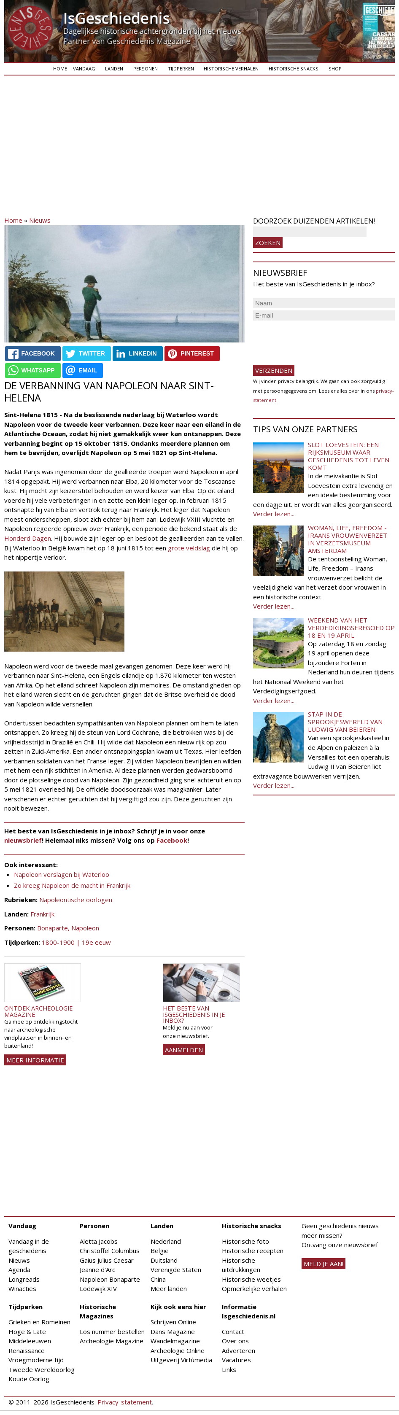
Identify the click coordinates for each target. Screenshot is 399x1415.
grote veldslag (189, 548)
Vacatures (236, 1360)
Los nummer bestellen (112, 1331)
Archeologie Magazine (111, 1341)
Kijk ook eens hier (178, 1306)
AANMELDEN (184, 1050)
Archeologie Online (178, 1350)
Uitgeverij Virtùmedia (181, 1360)
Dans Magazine (173, 1331)
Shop (335, 68)
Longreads (24, 1279)
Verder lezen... (273, 513)
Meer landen (169, 1288)
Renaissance (26, 1350)
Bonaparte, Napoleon (68, 928)
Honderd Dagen (27, 538)
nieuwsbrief (23, 840)
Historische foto (245, 1241)
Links (229, 1369)
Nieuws (40, 220)
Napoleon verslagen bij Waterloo (61, 874)
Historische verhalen (231, 68)
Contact (233, 1331)
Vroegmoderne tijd (36, 1360)
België (160, 1250)
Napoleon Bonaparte (110, 1279)
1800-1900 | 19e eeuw (76, 942)
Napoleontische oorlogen (75, 899)
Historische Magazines (98, 1311)
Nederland (166, 1241)
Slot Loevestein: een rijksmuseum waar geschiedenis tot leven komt (348, 456)
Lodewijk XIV (98, 1288)
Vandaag (84, 68)
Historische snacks (293, 68)
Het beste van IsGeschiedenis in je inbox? (194, 1014)
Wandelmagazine (175, 1341)
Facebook (171, 840)
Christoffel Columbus (110, 1250)
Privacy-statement (124, 1402)
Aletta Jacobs (99, 1241)
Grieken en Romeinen (39, 1322)
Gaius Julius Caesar (107, 1260)
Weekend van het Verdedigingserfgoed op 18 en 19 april (351, 627)
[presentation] (317, 339)
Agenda (19, 1269)
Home (60, 68)
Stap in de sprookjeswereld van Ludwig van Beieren (345, 721)
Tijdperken (181, 68)
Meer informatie (35, 1060)
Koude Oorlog (28, 1379)
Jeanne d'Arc (97, 1269)
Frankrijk (42, 914)
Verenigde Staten (176, 1269)
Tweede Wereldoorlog (41, 1369)
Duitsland (164, 1260)
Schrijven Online (173, 1322)
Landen (114, 68)
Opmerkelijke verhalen (254, 1288)
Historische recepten (252, 1250)
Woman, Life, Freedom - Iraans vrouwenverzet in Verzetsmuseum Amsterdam (347, 539)
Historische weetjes (251, 1279)
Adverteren (238, 1350)
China (158, 1279)
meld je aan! (323, 1263)
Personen (145, 68)
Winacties (22, 1288)
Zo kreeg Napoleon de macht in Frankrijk (72, 885)
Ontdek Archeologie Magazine (38, 1011)
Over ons (235, 1341)
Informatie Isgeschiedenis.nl (248, 1311)
